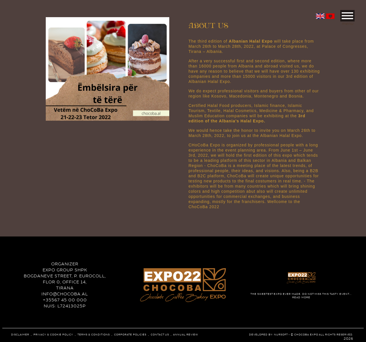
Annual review (185, 334)
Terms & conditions (93, 334)
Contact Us (160, 334)
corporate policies (130, 334)
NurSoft (281, 334)
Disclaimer (20, 334)
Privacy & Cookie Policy (53, 334)
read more (301, 295)
